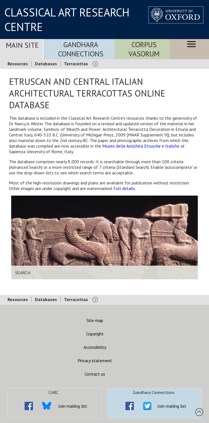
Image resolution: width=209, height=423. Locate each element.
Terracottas (76, 63)
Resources (18, 63)
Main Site (22, 45)
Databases (46, 63)
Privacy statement (95, 360)
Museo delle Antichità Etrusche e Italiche (140, 146)
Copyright (95, 334)
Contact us (95, 374)
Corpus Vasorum (144, 49)
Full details (124, 188)
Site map (95, 320)
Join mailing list (72, 406)
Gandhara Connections (80, 49)
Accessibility (95, 347)
